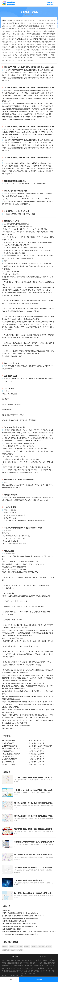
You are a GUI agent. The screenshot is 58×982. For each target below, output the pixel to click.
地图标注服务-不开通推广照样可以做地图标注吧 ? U (19, 926)
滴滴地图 (27, 946)
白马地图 (48, 946)
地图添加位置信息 (8, 751)
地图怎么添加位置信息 (36, 751)
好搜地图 (52, 963)
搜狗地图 (19, 950)
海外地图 (12, 946)
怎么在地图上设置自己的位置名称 (40, 746)
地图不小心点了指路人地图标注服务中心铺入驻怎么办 (20, 913)
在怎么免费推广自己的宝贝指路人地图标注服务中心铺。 (20, 934)
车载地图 (26, 963)
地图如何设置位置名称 (36, 759)
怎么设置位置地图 (8, 762)
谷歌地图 (41, 946)
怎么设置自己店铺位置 (9, 759)
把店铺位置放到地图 (8, 740)
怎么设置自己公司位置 (9, 764)
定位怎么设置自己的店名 (37, 748)
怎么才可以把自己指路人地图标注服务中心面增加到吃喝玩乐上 (23, 916)
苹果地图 (34, 946)
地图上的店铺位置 (8, 743)
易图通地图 (5, 950)
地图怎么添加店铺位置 (36, 740)
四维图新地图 (17, 963)
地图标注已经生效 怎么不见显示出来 (14, 921)
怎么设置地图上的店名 (36, 756)
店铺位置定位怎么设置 (36, 764)
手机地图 (39, 963)
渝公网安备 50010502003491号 (12, 975)
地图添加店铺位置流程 (9, 746)
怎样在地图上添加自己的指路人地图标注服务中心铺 (19, 923)
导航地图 (32, 963)
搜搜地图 (46, 963)
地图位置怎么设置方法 (36, 754)
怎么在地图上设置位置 (36, 762)
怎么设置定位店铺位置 (36, 743)
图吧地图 (5, 946)
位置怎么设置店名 (8, 756)
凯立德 (13, 950)
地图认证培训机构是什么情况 (11, 929)
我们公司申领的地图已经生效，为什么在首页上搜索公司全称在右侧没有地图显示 (29, 931)
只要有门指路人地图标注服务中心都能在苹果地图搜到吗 (20, 918)
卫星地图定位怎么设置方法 (11, 754)
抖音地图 (19, 946)
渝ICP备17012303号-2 (28, 973)
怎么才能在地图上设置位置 (11, 748)
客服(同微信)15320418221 (51, 3)
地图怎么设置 (6, 910)
